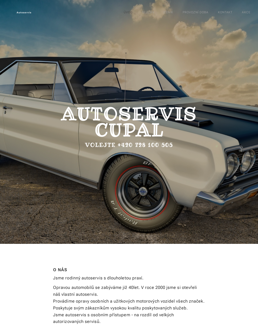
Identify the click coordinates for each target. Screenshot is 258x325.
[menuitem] (129, 12)
